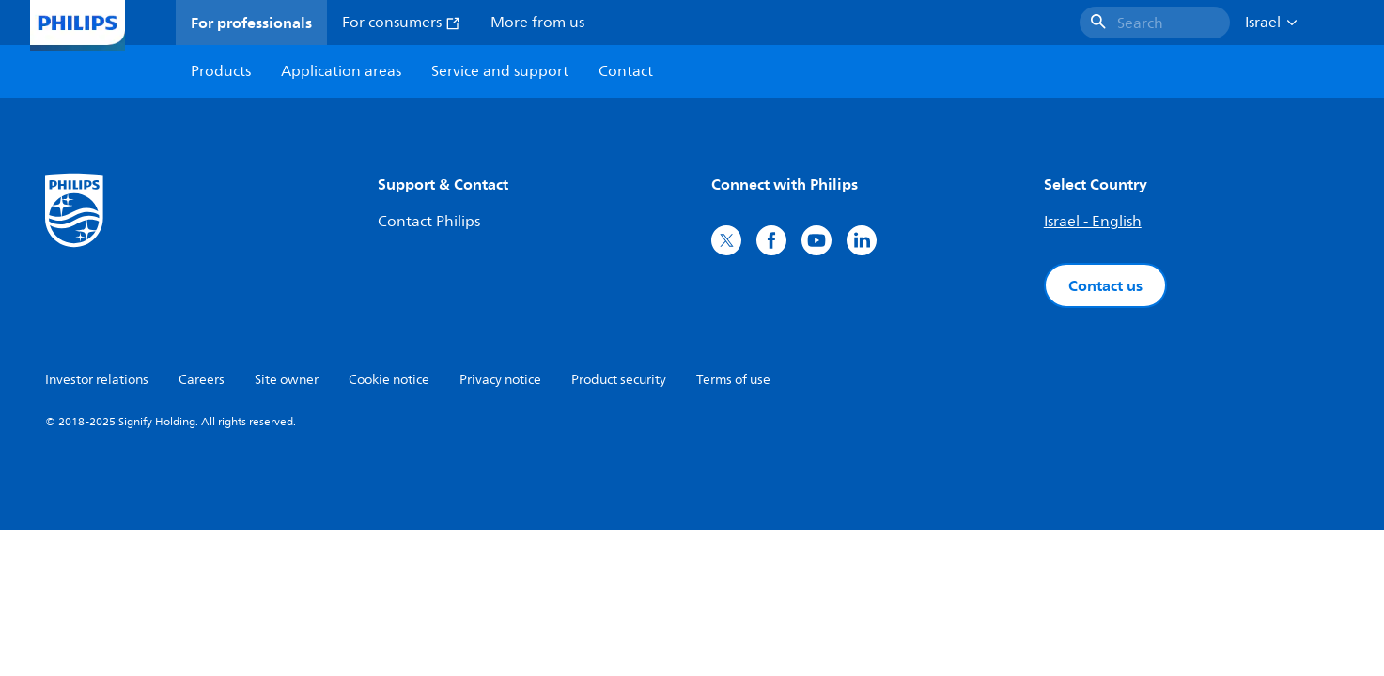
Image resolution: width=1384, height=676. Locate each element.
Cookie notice (389, 380)
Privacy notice (500, 380)
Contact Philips (429, 221)
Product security (618, 380)
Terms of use (733, 380)
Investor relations (96, 380)
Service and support (499, 71)
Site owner (287, 380)
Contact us (1105, 285)
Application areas (341, 71)
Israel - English (1093, 221)
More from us (537, 22)
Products (221, 71)
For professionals (251, 22)
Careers (202, 380)
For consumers (401, 22)
